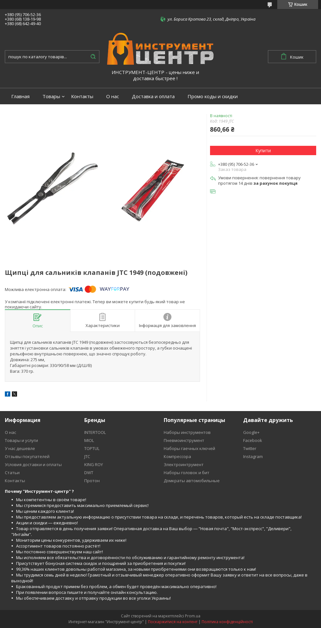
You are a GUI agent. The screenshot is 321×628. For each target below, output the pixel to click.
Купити (263, 150)
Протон (92, 480)
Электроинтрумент (184, 464)
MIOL (89, 440)
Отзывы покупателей (27, 456)
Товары (51, 96)
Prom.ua (192, 616)
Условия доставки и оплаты (33, 464)
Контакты (82, 96)
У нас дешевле (20, 448)
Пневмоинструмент (184, 440)
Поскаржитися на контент (172, 621)
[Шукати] (93, 56)
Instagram (253, 456)
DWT (88, 472)
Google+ (251, 432)
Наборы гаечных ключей (189, 448)
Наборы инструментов (187, 432)
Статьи (12, 472)
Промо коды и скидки (213, 96)
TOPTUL (91, 448)
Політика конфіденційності (227, 621)
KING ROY (93, 464)
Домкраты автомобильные (192, 480)
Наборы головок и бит (186, 472)
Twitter (249, 448)
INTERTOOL (95, 432)
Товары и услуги (21, 440)
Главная (20, 96)
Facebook (252, 440)
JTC (87, 456)
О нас (112, 96)
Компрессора (177, 456)
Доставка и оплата (153, 96)
